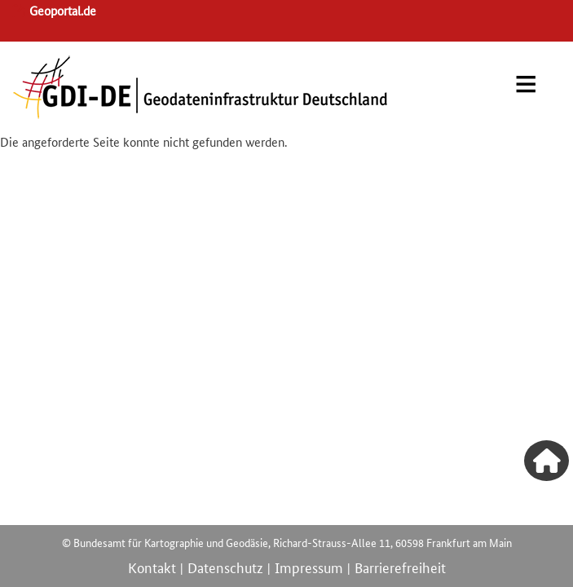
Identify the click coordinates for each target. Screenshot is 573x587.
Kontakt (152, 566)
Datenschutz (225, 566)
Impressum (309, 566)
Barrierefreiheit (400, 566)
